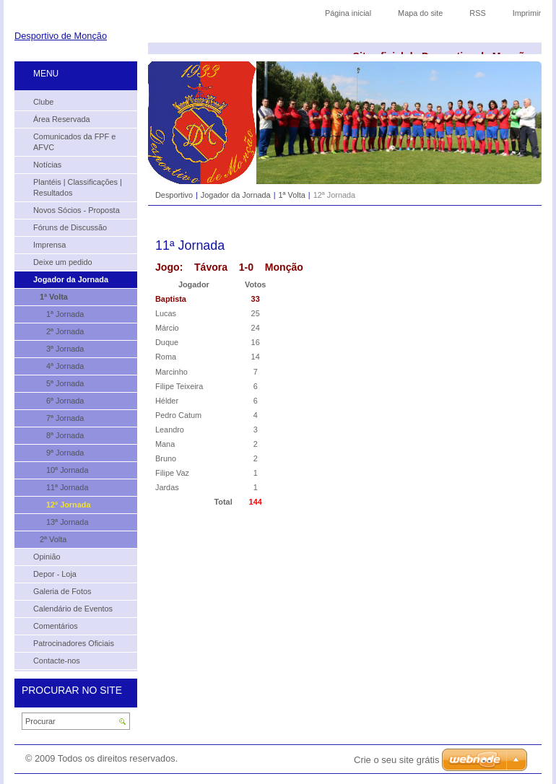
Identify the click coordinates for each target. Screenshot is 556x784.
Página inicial (348, 13)
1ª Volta (291, 195)
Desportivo (174, 195)
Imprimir (527, 13)
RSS (477, 13)
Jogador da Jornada (236, 195)
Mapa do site (420, 13)
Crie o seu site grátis (397, 759)
